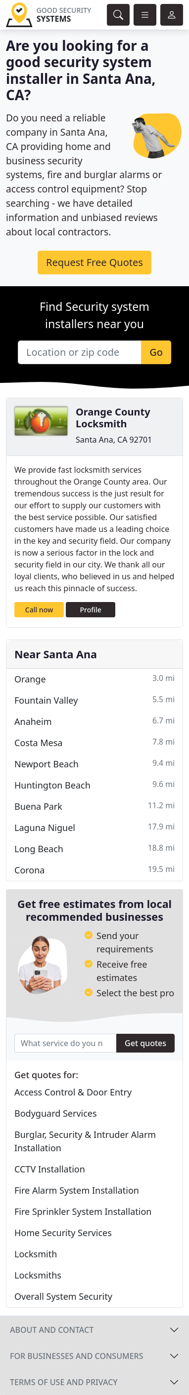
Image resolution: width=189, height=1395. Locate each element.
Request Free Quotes (94, 262)
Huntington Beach (94, 785)
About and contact (52, 1329)
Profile (90, 609)
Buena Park (94, 806)
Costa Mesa (94, 742)
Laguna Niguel (94, 827)
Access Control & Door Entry (73, 1092)
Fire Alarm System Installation (76, 1190)
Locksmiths (37, 1275)
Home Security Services (63, 1233)
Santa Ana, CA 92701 (114, 439)
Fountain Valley (94, 700)
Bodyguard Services (55, 1113)
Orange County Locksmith (113, 417)
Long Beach (94, 848)
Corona (94, 870)
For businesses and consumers (76, 1356)
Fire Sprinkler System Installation (82, 1211)
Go (156, 352)
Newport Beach (94, 763)
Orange (94, 679)
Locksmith (35, 1254)
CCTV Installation (49, 1169)
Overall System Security (63, 1296)
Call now (39, 609)
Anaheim (94, 721)
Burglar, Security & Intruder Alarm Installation (85, 1141)
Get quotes (145, 1043)
